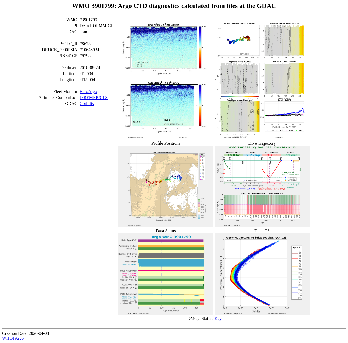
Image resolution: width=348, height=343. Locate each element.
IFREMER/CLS (94, 97)
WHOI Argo (13, 338)
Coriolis (87, 103)
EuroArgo (88, 91)
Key (218, 318)
